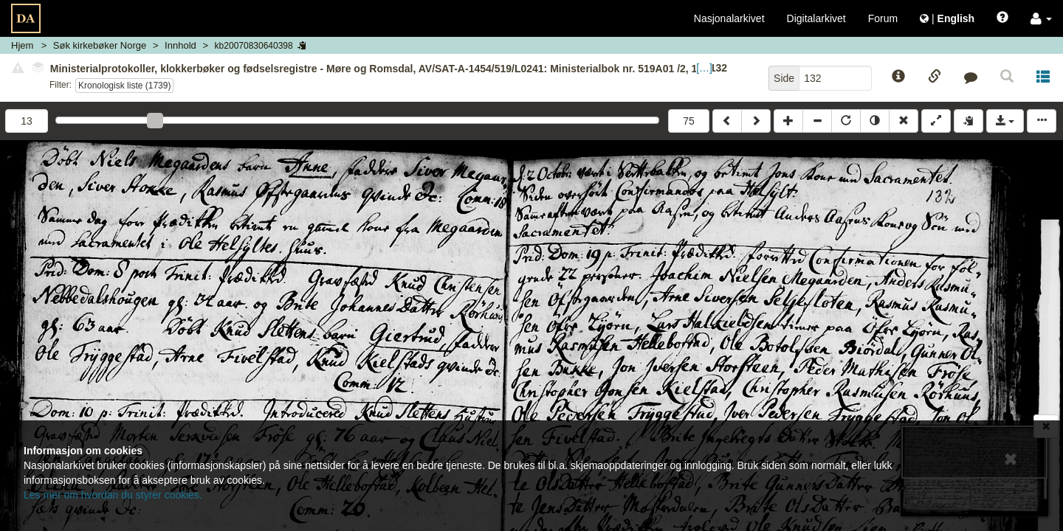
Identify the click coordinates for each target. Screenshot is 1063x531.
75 (689, 121)
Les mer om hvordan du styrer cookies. (113, 495)
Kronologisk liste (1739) (124, 85)
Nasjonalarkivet (729, 18)
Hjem (22, 45)
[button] (1041, 18)
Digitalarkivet (816, 18)
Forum (883, 18)
